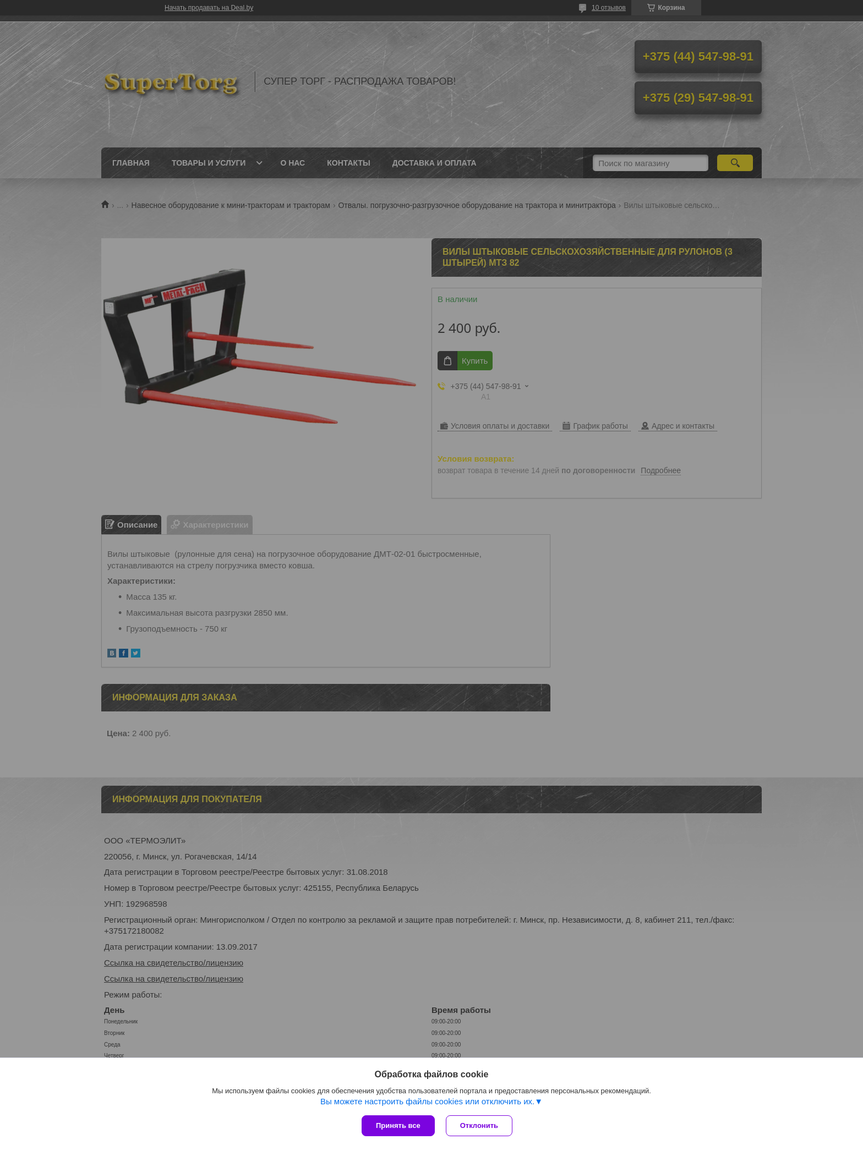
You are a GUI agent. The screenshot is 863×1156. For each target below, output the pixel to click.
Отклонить (479, 1125)
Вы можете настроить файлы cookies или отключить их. (427, 1101)
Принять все (398, 1125)
